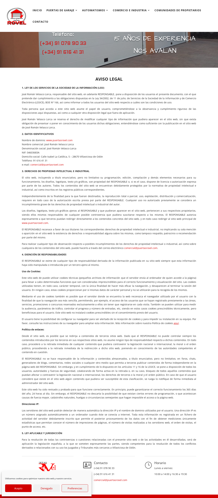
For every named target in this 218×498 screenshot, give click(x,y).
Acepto (18, 488)
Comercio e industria (130, 10)
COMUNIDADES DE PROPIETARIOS (177, 10)
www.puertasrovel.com (59, 140)
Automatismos (93, 10)
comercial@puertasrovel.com (47, 164)
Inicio (37, 10)
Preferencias (75, 488)
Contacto (40, 21)
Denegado (47, 488)
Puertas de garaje (60, 10)
